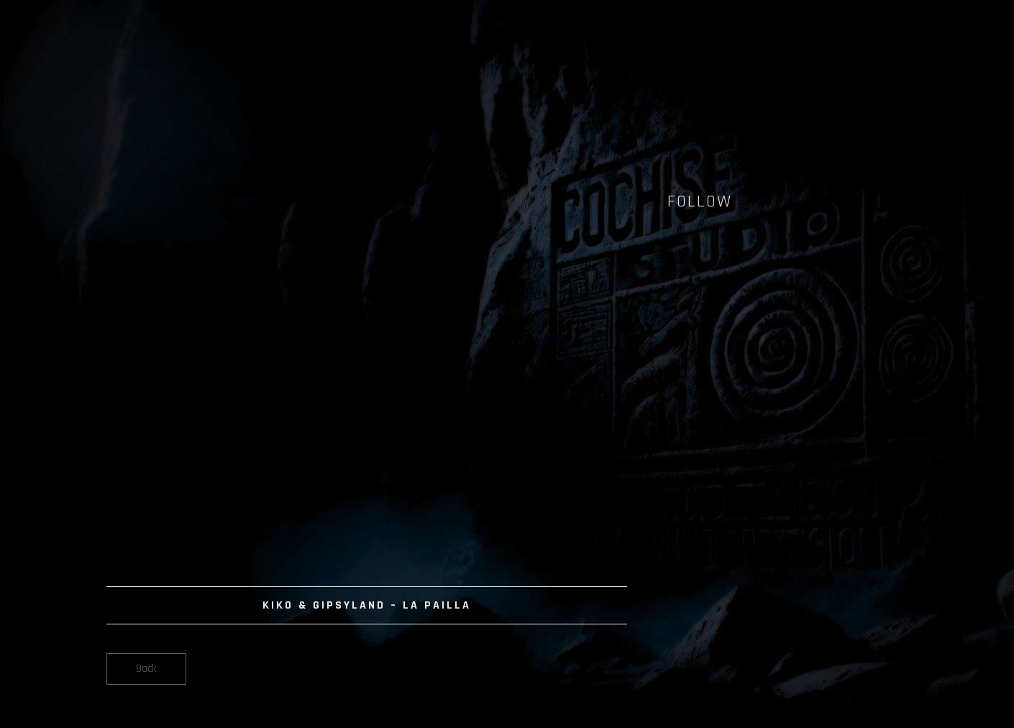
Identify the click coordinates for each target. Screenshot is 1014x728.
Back (146, 668)
